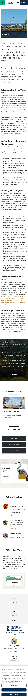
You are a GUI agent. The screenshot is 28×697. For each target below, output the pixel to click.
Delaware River (5, 302)
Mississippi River (11, 298)
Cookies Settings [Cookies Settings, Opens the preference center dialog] (14, 685)
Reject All (14, 690)
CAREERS (14, 620)
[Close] (26, 667)
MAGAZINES (14, 607)
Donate (24, 2)
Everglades (6, 296)
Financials (14, 663)
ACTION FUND (14, 615)
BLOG (14, 611)
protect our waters (18, 197)
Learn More (14, 374)
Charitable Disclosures (14, 660)
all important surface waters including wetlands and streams (13, 133)
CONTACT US (14, 602)
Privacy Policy (14, 658)
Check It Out (13, 541)
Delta (21, 298)
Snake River (14, 300)
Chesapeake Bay (14, 296)
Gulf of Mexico (5, 300)
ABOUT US (14, 598)
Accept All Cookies (14, 694)
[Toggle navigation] (2, 2)
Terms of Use (14, 656)
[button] (22, 476)
